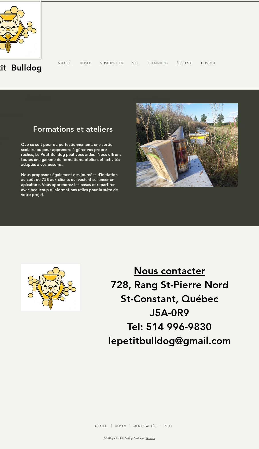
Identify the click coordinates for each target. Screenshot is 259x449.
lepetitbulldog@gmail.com (169, 341)
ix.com (151, 438)
